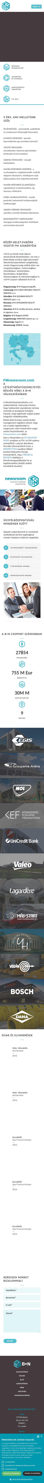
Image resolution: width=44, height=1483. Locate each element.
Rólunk (22, 1376)
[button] (22, 1479)
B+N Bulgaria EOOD (16, 315)
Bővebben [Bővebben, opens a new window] (27, 1457)
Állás (22, 1380)
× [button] (41, 1436)
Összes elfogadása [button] (12, 1473)
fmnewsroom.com (12, 434)
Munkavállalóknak (22, 1395)
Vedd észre (22, 1391)
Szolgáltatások (22, 1372)
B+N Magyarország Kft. (20, 286)
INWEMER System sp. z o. (21, 318)
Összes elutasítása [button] (32, 1473)
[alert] (22, 1458)
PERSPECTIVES (10, 449)
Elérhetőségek (22, 1384)
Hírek (22, 1388)
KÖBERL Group (16, 325)
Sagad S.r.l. (14, 322)
